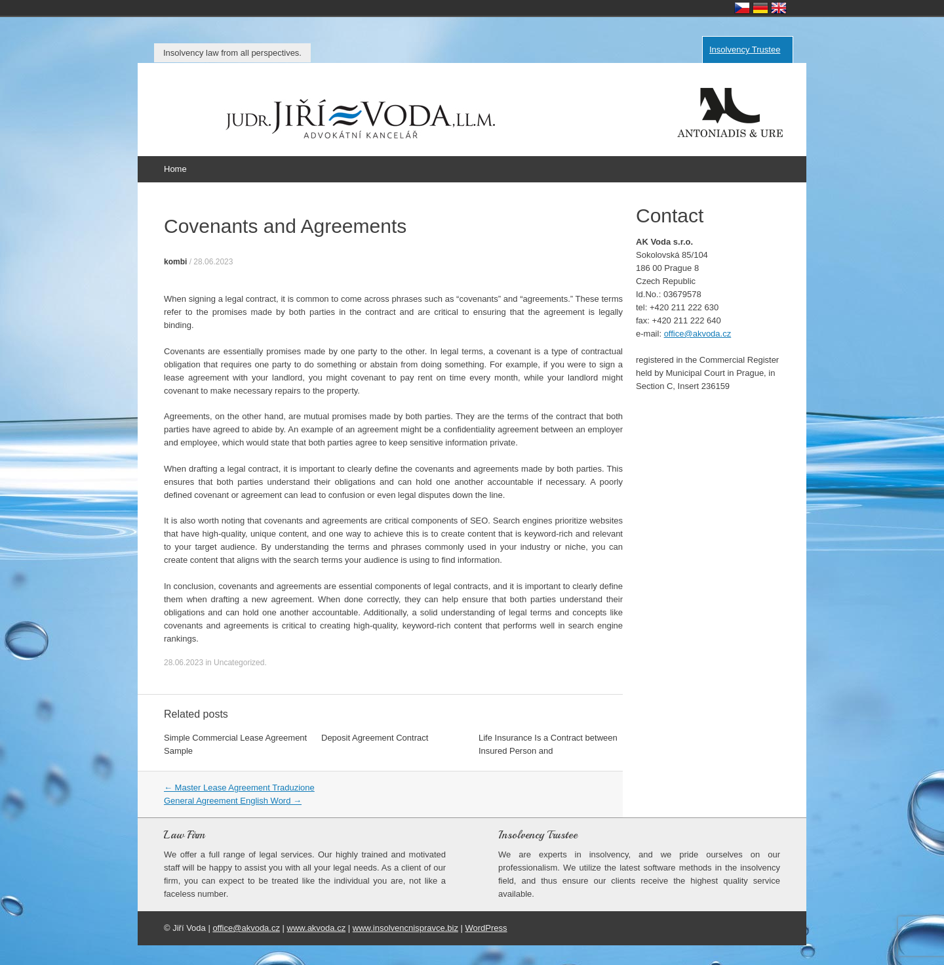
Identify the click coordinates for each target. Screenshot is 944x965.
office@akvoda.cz (698, 334)
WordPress (486, 928)
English (779, 8)
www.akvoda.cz (316, 928)
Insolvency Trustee (744, 49)
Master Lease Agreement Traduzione (239, 787)
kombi (175, 261)
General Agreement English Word (233, 801)
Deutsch (760, 8)
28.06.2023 (213, 261)
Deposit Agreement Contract (374, 738)
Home (175, 169)
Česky (742, 8)
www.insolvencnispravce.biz (405, 928)
